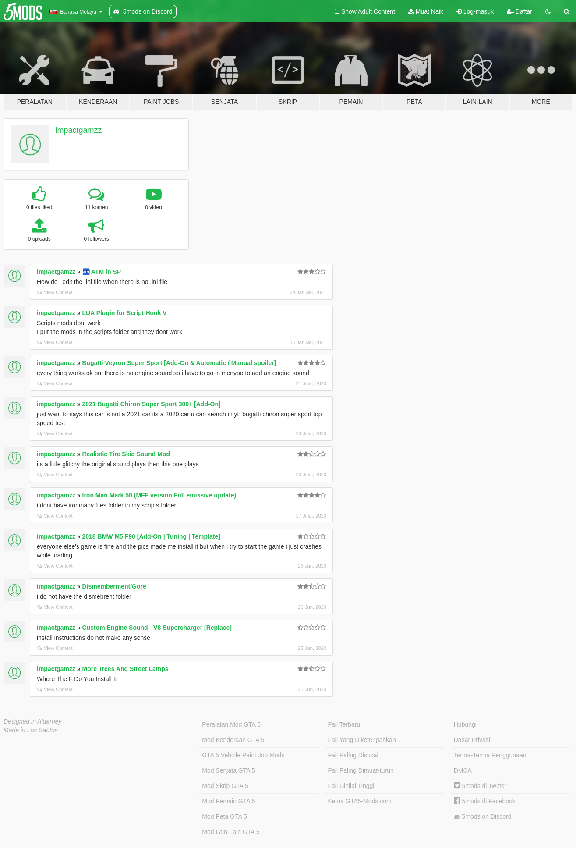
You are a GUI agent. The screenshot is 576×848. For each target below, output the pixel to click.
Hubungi (465, 724)
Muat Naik (425, 11)
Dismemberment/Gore (114, 586)
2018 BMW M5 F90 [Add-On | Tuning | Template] (151, 536)
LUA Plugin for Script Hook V (124, 312)
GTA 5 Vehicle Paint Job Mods (243, 755)
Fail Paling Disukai (353, 755)
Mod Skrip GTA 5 (225, 785)
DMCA (463, 770)
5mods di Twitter (480, 786)
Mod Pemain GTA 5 (228, 801)
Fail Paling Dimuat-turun (361, 770)
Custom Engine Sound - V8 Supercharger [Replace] (157, 627)
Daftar (519, 11)
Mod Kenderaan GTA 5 (233, 739)
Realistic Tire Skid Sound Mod (126, 454)
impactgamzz (79, 130)
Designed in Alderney (33, 721)
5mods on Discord (483, 816)
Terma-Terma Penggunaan (490, 755)
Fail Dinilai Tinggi (351, 785)
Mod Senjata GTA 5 (228, 770)
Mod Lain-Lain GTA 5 (230, 831)
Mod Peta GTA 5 (224, 816)
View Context (55, 292)
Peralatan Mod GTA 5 (231, 724)
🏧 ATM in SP (101, 271)
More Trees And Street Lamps (125, 668)
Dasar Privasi (472, 739)
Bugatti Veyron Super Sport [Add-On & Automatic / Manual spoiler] (179, 362)
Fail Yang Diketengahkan (362, 739)
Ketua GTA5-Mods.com (360, 801)
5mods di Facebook (485, 801)
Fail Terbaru (344, 724)
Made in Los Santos (31, 730)
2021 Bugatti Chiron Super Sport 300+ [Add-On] (151, 404)
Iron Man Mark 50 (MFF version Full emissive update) (159, 495)
